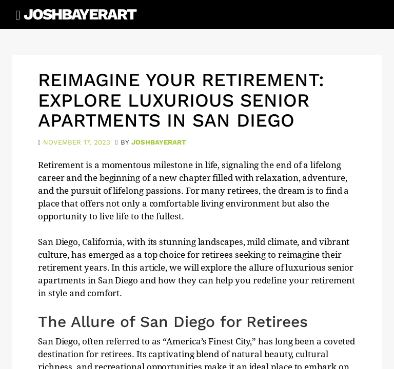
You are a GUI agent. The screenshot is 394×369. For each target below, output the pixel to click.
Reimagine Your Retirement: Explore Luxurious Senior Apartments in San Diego (181, 100)
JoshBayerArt (80, 14)
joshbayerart (158, 142)
